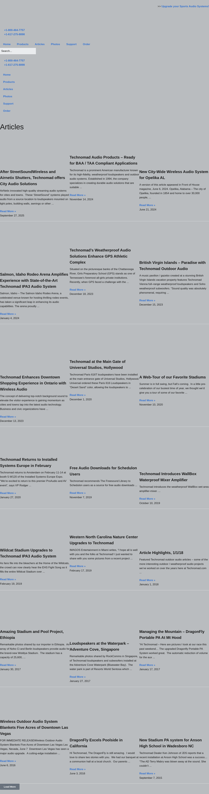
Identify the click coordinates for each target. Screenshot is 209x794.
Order (86, 44)
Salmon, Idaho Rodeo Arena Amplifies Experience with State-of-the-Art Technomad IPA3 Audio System (34, 280)
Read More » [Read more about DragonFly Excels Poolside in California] (78, 769)
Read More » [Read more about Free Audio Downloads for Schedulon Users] (78, 492)
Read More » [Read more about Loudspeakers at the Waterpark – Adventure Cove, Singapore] (78, 676)
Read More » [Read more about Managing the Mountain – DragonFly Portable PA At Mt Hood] (147, 665)
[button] (10, 787)
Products (23, 44)
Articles (40, 44)
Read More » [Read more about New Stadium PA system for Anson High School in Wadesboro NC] (147, 773)
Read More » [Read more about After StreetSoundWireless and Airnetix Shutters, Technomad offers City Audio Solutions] (8, 211)
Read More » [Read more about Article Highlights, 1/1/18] (147, 580)
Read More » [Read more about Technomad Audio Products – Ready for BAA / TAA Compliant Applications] (78, 195)
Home (7, 44)
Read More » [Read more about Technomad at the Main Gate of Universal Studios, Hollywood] (78, 395)
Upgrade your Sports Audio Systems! (185, 6)
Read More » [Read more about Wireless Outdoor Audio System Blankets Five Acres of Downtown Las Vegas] (8, 761)
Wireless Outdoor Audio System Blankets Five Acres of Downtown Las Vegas (34, 727)
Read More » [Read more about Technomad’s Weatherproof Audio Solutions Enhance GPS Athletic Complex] (78, 289)
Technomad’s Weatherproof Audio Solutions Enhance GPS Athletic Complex (100, 256)
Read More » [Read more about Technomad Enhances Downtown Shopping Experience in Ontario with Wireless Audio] (8, 416)
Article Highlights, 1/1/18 (161, 553)
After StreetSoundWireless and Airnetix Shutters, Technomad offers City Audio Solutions (32, 178)
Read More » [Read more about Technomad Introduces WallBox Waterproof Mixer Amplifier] (147, 498)
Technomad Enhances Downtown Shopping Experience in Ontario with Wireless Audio (33, 383)
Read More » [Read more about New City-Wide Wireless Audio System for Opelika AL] (147, 205)
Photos (55, 44)
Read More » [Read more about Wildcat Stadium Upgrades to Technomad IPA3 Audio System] (8, 579)
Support (71, 44)
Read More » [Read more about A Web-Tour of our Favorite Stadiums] (147, 400)
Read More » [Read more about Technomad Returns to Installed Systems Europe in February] (8, 493)
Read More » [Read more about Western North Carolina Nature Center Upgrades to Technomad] (78, 566)
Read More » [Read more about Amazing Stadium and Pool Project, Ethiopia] (8, 665)
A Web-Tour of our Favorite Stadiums (172, 377)
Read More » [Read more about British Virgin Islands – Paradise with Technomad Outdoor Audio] (147, 300)
